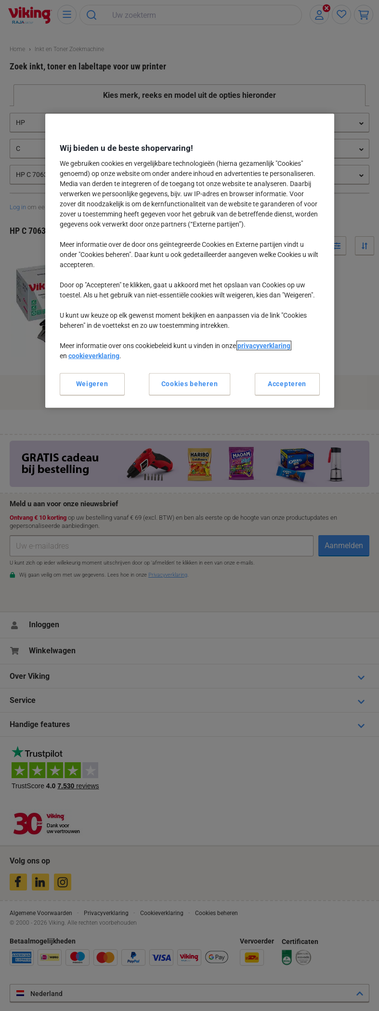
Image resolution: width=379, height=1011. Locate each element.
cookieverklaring (93, 356)
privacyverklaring (263, 346)
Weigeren (92, 384)
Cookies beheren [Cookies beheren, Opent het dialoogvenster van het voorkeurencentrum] (189, 384)
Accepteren (287, 384)
